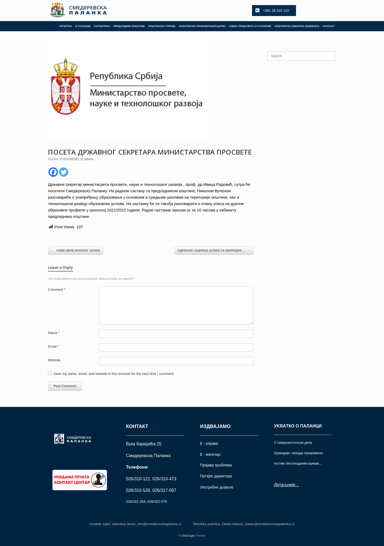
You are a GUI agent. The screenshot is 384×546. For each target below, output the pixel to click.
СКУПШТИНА (102, 26)
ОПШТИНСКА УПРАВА (162, 26)
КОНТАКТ (328, 26)
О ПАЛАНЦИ (83, 26)
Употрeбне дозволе (217, 487)
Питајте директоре (216, 476)
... (297, 484)
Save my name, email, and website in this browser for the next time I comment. (113, 374)
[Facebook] (53, 172)
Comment (56, 290)
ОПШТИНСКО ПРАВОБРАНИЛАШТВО (202, 26)
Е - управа (209, 443)
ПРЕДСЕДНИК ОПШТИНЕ (129, 26)
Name (53, 333)
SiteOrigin (188, 535)
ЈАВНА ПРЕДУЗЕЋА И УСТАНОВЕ (250, 26)
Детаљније (284, 484)
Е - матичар (210, 454)
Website (54, 360)
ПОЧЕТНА (65, 26)
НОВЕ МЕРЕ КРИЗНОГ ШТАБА (75, 250)
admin (89, 159)
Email (53, 346)
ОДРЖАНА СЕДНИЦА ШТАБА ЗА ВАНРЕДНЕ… (214, 250)
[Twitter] (63, 172)
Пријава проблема (216, 465)
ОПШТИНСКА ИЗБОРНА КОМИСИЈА (296, 26)
